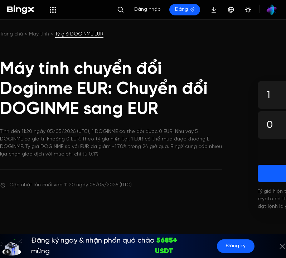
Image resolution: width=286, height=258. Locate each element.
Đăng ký (184, 9)
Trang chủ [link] (11, 34)
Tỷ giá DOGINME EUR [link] (79, 34)
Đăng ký (236, 246)
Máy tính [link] (39, 34)
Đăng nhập (147, 9)
